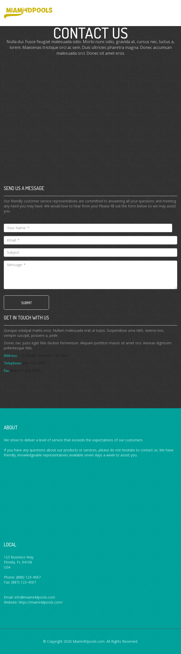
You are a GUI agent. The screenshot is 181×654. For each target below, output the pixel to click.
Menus (170, 10)
